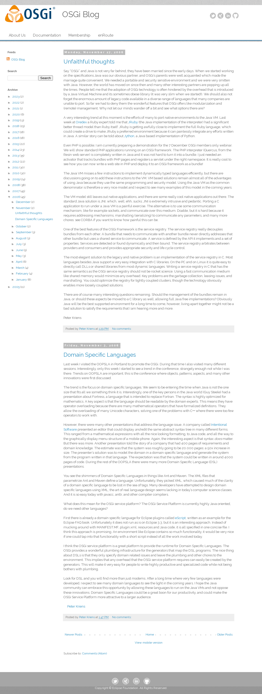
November (23, 208)
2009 (16, 179)
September (24, 232)
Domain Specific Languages (99, 354)
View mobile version (148, 642)
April (19, 261)
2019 (16, 120)
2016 (16, 138)
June (20, 250)
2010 (16, 173)
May (19, 256)
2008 (16, 185)
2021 (16, 108)
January (22, 279)
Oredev (82, 122)
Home (150, 634)
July (19, 244)
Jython (129, 136)
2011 (15, 167)
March (20, 267)
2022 (16, 102)
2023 (16, 96)
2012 (16, 161)
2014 (16, 150)
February (22, 273)
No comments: (122, 328)
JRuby (133, 122)
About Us (17, 35)
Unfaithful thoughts (88, 61)
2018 (16, 126)
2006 (16, 197)
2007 (16, 191)
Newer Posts (73, 634)
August (21, 238)
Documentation (47, 35)
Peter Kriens (76, 606)
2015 (16, 144)
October (21, 226)
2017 (16, 132)
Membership (79, 35)
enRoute (105, 35)
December (23, 202)
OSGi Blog (18, 59)
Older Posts (225, 634)
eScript (180, 518)
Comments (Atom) (94, 653)
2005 (16, 287)
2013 (16, 155)
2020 (16, 114)
